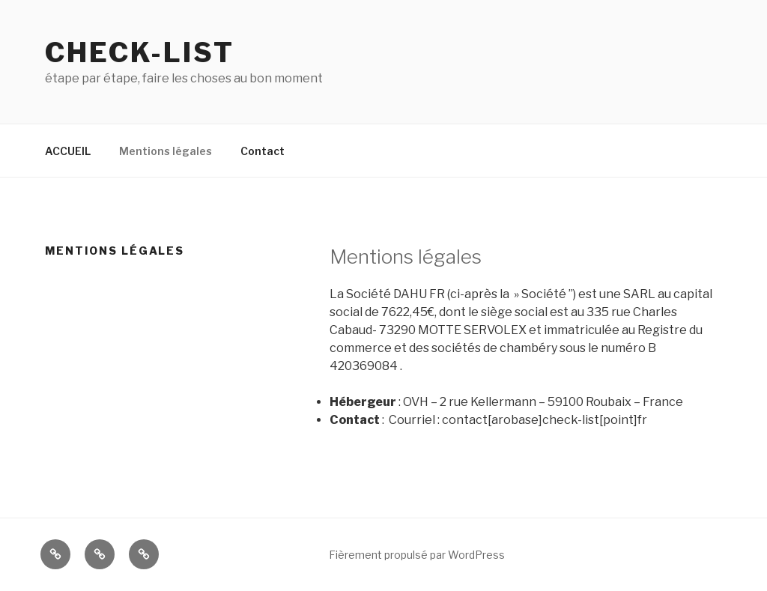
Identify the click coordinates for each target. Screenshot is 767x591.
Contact (262, 151)
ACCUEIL (68, 151)
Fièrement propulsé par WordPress (417, 554)
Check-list (139, 52)
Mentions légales (165, 151)
